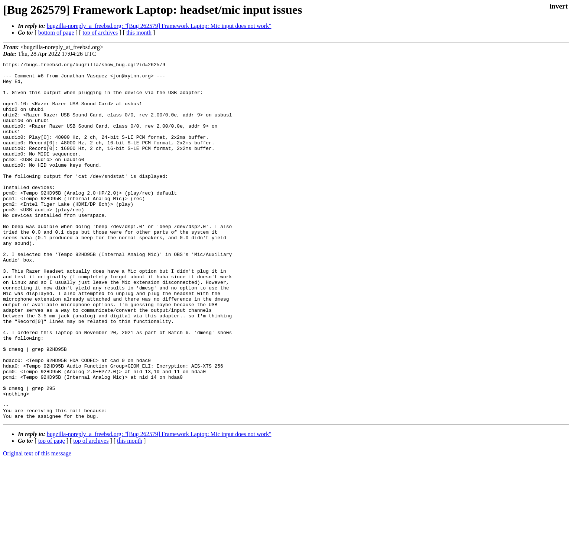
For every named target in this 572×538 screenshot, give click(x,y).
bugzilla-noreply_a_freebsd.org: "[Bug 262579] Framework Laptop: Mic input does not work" (159, 26)
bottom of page (56, 32)
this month (139, 32)
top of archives (100, 32)
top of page (51, 512)
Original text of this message (37, 525)
